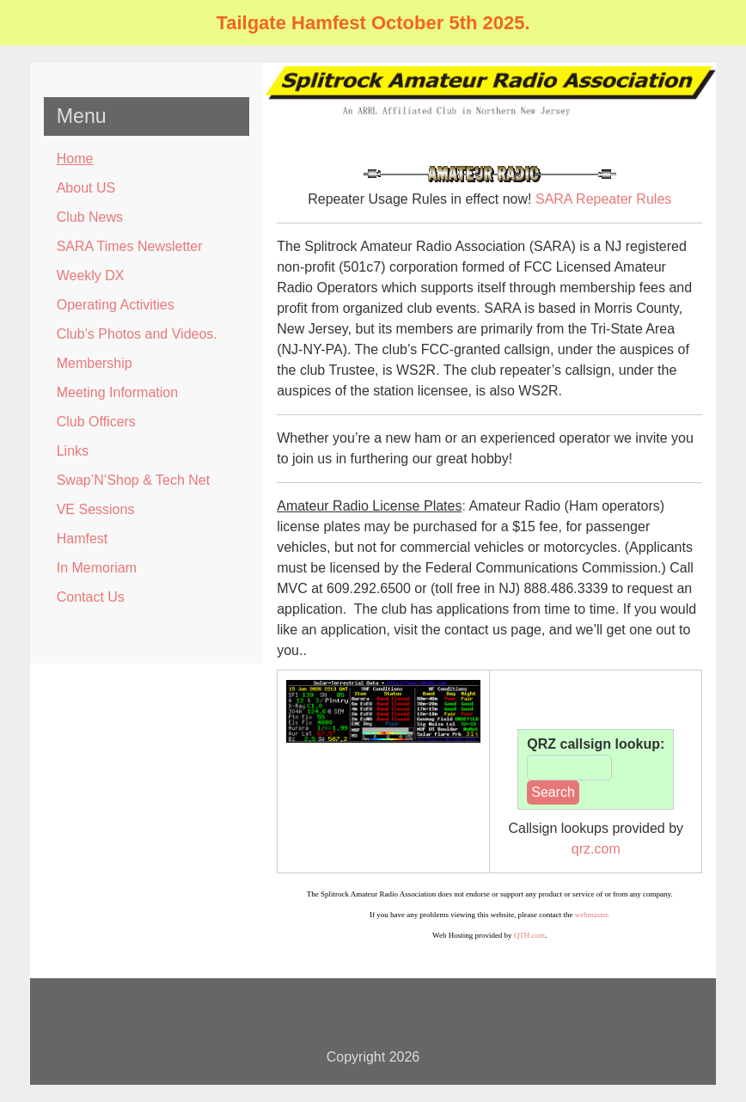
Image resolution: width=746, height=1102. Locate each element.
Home (75, 158)
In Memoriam (97, 567)
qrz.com (596, 849)
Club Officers (96, 421)
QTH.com (529, 935)
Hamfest (82, 538)
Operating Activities (115, 304)
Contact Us (91, 597)
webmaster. (592, 914)
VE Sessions (96, 509)
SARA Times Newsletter (130, 246)
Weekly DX (91, 275)
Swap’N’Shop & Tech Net (133, 480)
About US (86, 188)
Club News (90, 217)
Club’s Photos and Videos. (137, 334)
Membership (94, 363)
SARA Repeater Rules (603, 199)
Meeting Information (117, 392)
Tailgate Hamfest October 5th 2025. (372, 23)
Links (73, 451)
